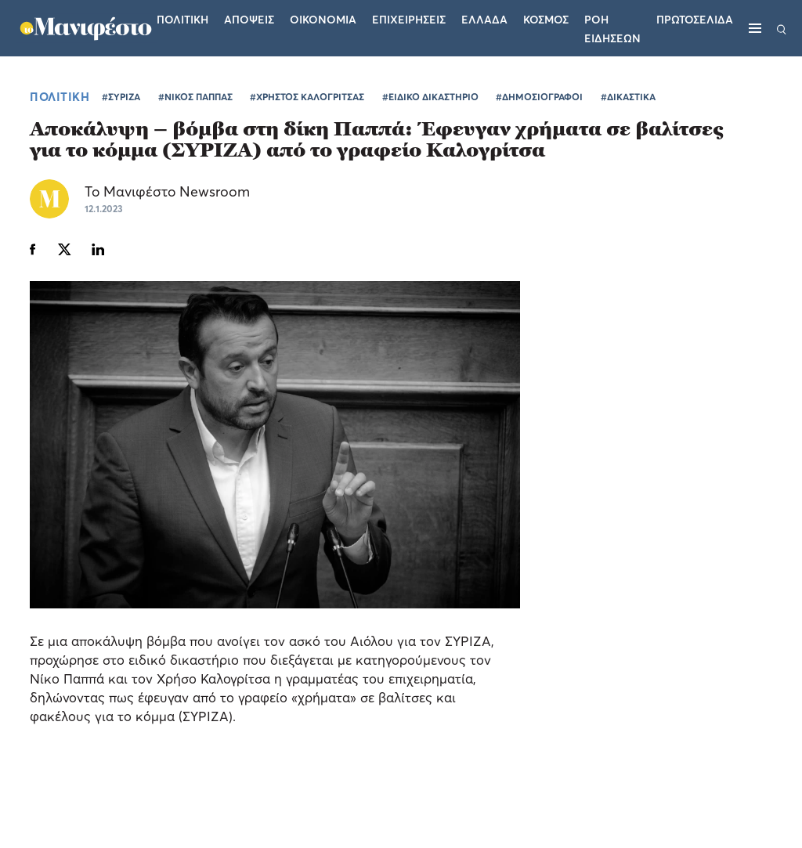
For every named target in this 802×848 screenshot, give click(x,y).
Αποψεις (249, 19)
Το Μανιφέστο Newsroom (167, 191)
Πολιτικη (182, 19)
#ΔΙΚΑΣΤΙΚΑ (628, 97)
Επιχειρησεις (409, 19)
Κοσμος (546, 19)
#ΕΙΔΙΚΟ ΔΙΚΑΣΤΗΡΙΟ (430, 97)
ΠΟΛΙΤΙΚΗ (59, 96)
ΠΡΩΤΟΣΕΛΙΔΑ (694, 19)
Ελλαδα (484, 19)
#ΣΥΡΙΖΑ (121, 97)
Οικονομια (323, 19)
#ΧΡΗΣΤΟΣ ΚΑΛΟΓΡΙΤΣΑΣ (307, 97)
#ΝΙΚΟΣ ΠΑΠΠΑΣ (195, 97)
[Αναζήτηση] (781, 28)
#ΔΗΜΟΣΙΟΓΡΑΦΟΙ (539, 97)
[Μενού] (755, 28)
